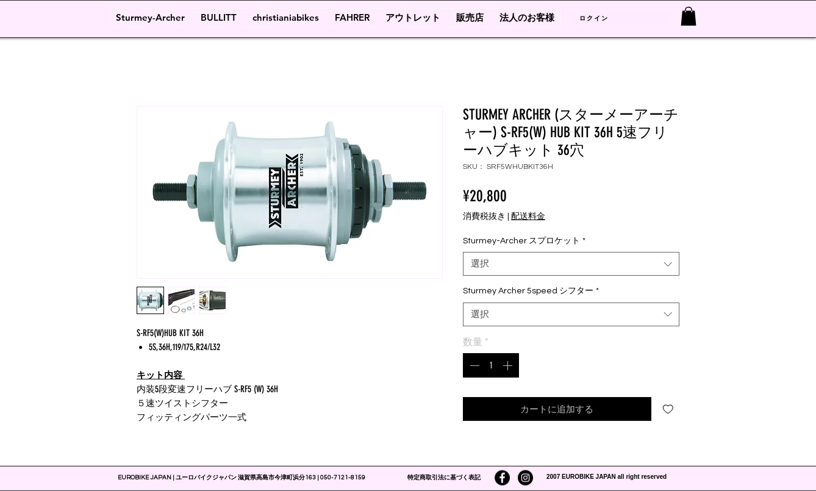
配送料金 (528, 216)
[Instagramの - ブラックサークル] (525, 478)
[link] (688, 16)
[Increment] (508, 365)
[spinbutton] (491, 365)
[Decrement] (473, 365)
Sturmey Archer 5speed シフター (531, 291)
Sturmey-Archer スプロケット (524, 241)
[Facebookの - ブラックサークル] (502, 478)
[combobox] (571, 264)
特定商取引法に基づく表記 (444, 478)
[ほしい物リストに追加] (668, 409)
